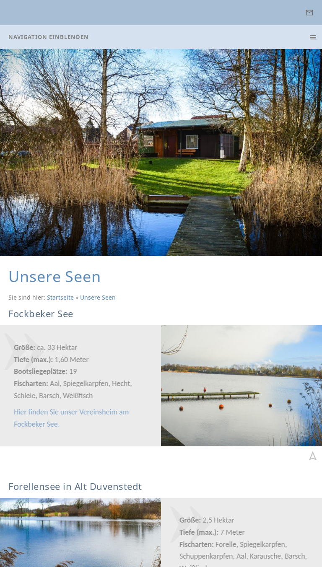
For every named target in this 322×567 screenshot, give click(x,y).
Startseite (60, 297)
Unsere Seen (98, 297)
